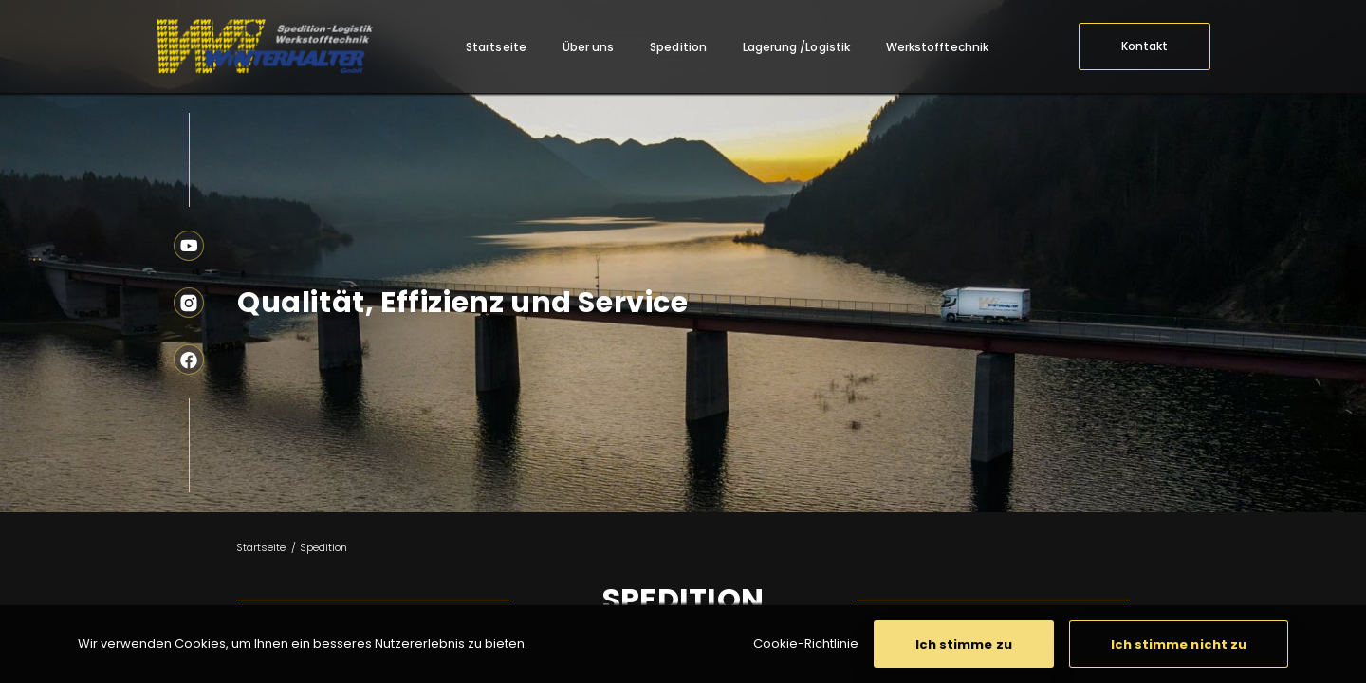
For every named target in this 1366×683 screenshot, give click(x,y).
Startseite (261, 547)
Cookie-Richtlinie (805, 644)
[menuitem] (496, 47)
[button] (964, 644)
